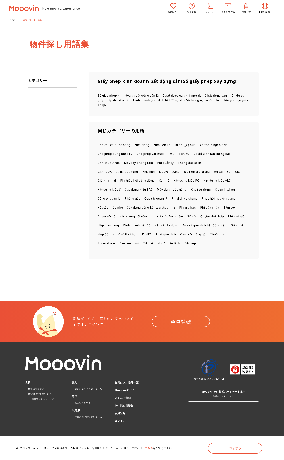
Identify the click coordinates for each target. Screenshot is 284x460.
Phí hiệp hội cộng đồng (138, 181)
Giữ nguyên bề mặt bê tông (118, 172)
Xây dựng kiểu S (109, 190)
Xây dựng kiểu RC (188, 181)
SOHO (192, 217)
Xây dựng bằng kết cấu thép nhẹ (151, 208)
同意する (235, 448)
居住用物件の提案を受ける (88, 398)
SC (230, 172)
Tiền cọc (231, 208)
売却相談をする (83, 412)
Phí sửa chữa (211, 208)
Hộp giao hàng (131, 226)
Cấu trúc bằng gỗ (110, 244)
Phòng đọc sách (190, 163)
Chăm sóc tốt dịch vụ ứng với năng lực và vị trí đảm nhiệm (141, 217)
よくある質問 (123, 407)
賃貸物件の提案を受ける (40, 403)
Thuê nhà (135, 244)
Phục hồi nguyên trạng (219, 199)
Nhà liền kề (163, 145)
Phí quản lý (166, 163)
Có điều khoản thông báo (212, 154)
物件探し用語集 (124, 415)
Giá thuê (152, 235)
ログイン (120, 430)
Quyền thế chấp (213, 217)
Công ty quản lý (109, 199)
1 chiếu (184, 154)
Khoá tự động (202, 190)
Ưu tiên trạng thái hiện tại (204, 172)
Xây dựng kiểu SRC (139, 190)
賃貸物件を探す (36, 398)
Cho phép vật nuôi (150, 154)
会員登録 (181, 331)
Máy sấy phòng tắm (138, 163)
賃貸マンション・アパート (45, 408)
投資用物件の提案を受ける (88, 426)
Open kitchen (226, 190)
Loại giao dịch (232, 235)
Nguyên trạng (170, 172)
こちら (149, 448)
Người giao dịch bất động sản (120, 235)
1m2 (171, 154)
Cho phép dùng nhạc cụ (115, 154)
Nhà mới (149, 172)
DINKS (213, 235)
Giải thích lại (107, 181)
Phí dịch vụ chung (185, 199)
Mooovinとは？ (125, 399)
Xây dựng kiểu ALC (219, 181)
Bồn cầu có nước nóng (114, 145)
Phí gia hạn (188, 208)
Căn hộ (165, 181)
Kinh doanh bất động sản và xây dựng (174, 226)
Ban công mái (178, 244)
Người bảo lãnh (219, 244)
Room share (155, 244)
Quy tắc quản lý (156, 199)
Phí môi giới (107, 226)
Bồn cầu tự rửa (109, 163)
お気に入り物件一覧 (127, 392)
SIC (239, 172)
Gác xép (103, 253)
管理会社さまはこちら (223, 402)
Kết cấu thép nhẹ (110, 208)
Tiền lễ (198, 244)
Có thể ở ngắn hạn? (215, 145)
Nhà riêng (142, 145)
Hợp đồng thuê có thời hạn (183, 235)
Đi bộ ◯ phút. (186, 145)
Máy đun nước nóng (172, 190)
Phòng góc (132, 199)
